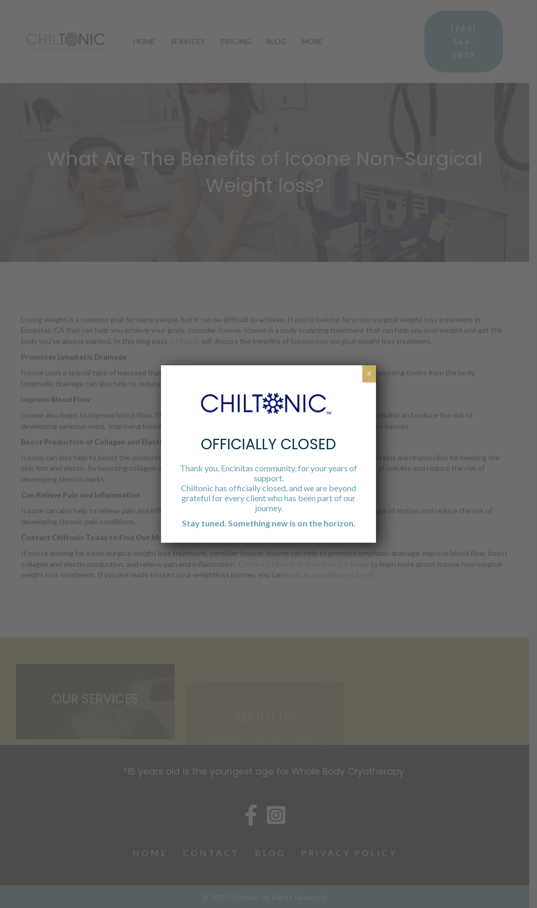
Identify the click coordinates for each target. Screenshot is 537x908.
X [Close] (369, 373)
